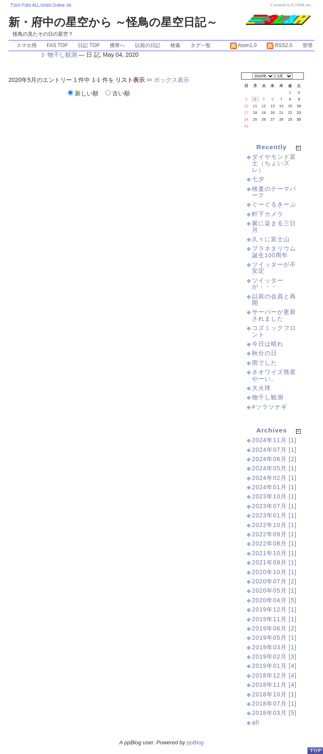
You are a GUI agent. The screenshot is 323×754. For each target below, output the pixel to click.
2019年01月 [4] (274, 665)
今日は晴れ (267, 343)
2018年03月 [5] (274, 712)
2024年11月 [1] (274, 440)
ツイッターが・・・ (267, 283)
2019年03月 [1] (274, 647)
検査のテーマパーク (274, 191)
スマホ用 (26, 45)
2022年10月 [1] (274, 525)
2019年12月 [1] (274, 609)
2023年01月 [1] (274, 515)
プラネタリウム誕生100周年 (274, 251)
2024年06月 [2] (274, 459)
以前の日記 (147, 45)
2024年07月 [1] (274, 449)
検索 (175, 45)
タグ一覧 (201, 45)
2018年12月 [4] (274, 675)
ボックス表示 (171, 79)
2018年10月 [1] (274, 694)
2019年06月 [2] (274, 628)
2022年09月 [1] (274, 534)
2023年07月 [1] (274, 506)
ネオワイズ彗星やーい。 (274, 375)
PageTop (315, 750)
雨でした (264, 362)
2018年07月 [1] (274, 703)
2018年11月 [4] (274, 684)
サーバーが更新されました (274, 315)
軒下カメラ (267, 214)
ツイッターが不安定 (274, 267)
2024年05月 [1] (274, 468)
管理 (307, 45)
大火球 (261, 388)
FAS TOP (57, 45)
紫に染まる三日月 (274, 226)
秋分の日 (264, 353)
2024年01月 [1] (274, 487)
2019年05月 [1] (274, 637)
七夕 (258, 179)
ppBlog (195, 742)
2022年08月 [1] (274, 543)
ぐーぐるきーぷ (274, 204)
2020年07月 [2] (274, 581)
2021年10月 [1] (274, 553)
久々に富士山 (271, 239)
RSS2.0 (279, 45)
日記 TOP (89, 45)
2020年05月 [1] (274, 590)
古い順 (117, 93)
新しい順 (84, 93)
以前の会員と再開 (274, 299)
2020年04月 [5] (274, 600)
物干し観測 (62, 54)
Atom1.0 (243, 45)
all (255, 722)
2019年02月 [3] (274, 656)
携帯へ (117, 45)
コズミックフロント (274, 330)
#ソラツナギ (269, 406)
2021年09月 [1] (274, 562)
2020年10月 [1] (274, 572)
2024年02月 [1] (274, 478)
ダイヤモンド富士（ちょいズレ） (274, 163)
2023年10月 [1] (274, 496)
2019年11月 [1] (274, 619)
